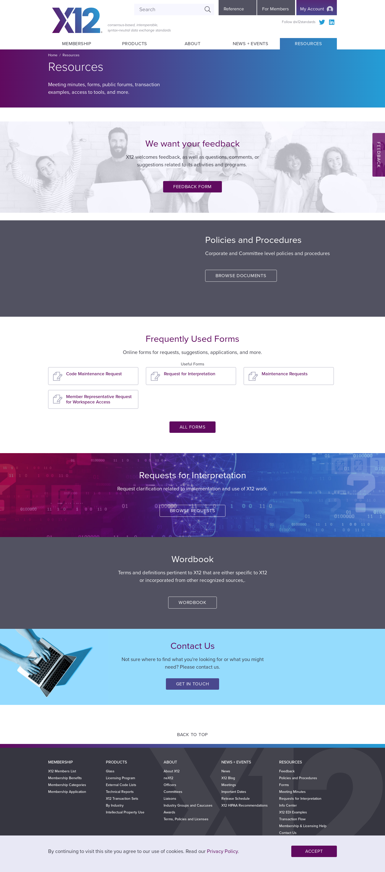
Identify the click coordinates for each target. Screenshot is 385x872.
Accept (314, 851)
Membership (76, 43)
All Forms (192, 427)
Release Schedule (235, 798)
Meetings (228, 785)
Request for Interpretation (189, 374)
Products (134, 43)
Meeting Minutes (292, 792)
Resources (308, 43)
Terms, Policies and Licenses (186, 819)
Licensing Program (120, 778)
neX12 (168, 778)
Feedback (287, 771)
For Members (275, 9)
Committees (173, 792)
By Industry (115, 805)
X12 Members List (62, 771)
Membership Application (67, 792)
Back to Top (192, 734)
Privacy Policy (222, 851)
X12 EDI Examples (293, 812)
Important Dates (233, 792)
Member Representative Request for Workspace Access (99, 399)
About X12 (172, 771)
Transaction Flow (292, 819)
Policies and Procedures (298, 778)
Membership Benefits (65, 778)
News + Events (250, 43)
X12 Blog (228, 778)
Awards (169, 812)
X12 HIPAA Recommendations (244, 805)
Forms (284, 785)
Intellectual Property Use (125, 812)
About (192, 43)
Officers (170, 785)
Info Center (288, 805)
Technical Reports (120, 792)
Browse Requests (192, 510)
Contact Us (288, 833)
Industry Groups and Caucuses (188, 805)
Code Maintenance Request (94, 374)
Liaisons (170, 798)
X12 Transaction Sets (122, 798)
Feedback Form (192, 186)
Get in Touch (192, 684)
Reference (234, 9)
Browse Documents (241, 275)
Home (52, 55)
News (225, 771)
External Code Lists (121, 785)
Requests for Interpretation (300, 798)
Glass (110, 771)
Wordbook (192, 602)
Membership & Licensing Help (302, 826)
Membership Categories (67, 785)
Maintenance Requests (284, 374)
